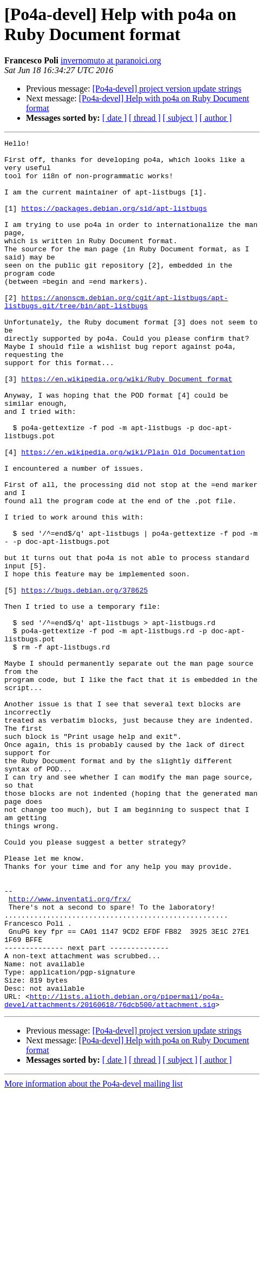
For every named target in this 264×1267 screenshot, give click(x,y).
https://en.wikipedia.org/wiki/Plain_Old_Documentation (133, 515)
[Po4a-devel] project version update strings (167, 88)
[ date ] (114, 117)
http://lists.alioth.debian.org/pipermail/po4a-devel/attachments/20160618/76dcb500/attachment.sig (114, 1173)
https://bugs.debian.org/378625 (84, 681)
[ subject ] (180, 117)
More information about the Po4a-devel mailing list (93, 1257)
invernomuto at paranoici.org (111, 60)
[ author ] (216, 117)
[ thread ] (145, 117)
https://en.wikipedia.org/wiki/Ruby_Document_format (126, 427)
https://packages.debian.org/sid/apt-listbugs (114, 223)
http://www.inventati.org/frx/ (70, 1051)
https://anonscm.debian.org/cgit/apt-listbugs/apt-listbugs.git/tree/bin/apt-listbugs (116, 335)
